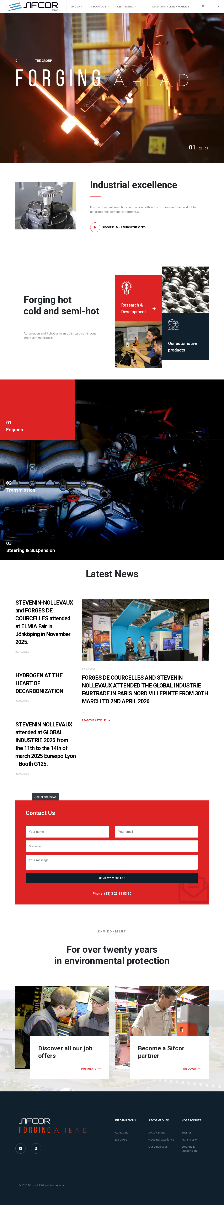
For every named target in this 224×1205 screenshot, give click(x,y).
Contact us (121, 1132)
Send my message (112, 878)
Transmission (190, 1139)
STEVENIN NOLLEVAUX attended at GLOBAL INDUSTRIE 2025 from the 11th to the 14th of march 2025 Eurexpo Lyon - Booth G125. (45, 744)
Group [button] (76, 6)
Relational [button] (125, 6)
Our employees (158, 1146)
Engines (187, 1132)
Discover (191, 1068)
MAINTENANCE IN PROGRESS (170, 6)
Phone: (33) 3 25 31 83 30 (112, 894)
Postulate (91, 1068)
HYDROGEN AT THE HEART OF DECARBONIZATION (39, 683)
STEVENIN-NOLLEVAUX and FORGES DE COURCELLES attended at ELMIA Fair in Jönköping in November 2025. (44, 622)
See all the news (45, 797)
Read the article (96, 720)
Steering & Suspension (189, 1148)
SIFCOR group (156, 1132)
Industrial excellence (161, 1139)
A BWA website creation (51, 1185)
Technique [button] (99, 6)
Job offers (121, 1139)
